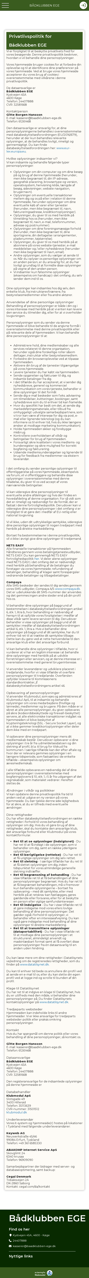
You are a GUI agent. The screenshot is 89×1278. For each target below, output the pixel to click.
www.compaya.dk (67, 589)
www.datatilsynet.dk (34, 964)
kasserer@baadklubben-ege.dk (34, 1246)
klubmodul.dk (16, 1112)
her (36, 558)
